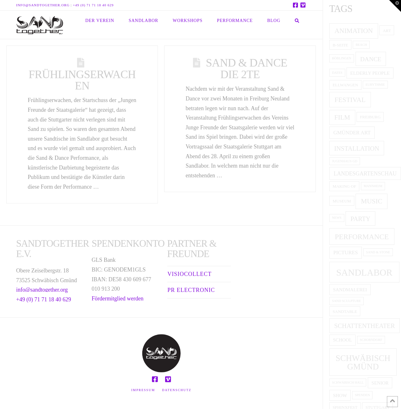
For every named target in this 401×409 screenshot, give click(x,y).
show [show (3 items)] (340, 395)
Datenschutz (176, 390)
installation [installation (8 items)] (356, 148)
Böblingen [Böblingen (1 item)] (342, 58)
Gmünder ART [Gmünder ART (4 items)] (352, 133)
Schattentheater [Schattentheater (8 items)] (364, 325)
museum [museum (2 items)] (342, 201)
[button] (395, 6)
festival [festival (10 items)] (350, 100)
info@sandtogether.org (43, 5)
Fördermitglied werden (117, 298)
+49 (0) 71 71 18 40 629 (93, 5)
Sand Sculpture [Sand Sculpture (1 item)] (346, 301)
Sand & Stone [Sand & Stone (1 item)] (378, 252)
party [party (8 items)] (360, 218)
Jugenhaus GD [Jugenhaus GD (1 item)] (344, 161)
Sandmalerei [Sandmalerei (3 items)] (350, 289)
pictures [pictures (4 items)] (345, 253)
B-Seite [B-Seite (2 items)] (340, 45)
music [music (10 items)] (371, 201)
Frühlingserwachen (82, 80)
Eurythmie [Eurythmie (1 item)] (375, 84)
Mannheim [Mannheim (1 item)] (373, 186)
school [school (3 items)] (342, 339)
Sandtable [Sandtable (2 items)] (345, 311)
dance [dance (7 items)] (370, 59)
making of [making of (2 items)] (344, 186)
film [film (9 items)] (342, 117)
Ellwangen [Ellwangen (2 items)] (345, 85)
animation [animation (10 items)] (354, 31)
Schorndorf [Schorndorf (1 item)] (371, 340)
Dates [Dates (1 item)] (337, 72)
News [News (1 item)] (336, 217)
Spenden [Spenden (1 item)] (362, 395)
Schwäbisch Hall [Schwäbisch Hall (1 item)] (348, 382)
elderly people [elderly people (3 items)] (370, 73)
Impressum (143, 390)
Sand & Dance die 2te (246, 69)
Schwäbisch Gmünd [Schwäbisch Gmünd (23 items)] (363, 362)
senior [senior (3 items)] (380, 382)
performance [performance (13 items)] (362, 237)
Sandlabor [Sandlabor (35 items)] (364, 272)
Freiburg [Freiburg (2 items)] (370, 117)
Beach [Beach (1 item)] (361, 44)
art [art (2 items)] (387, 30)
